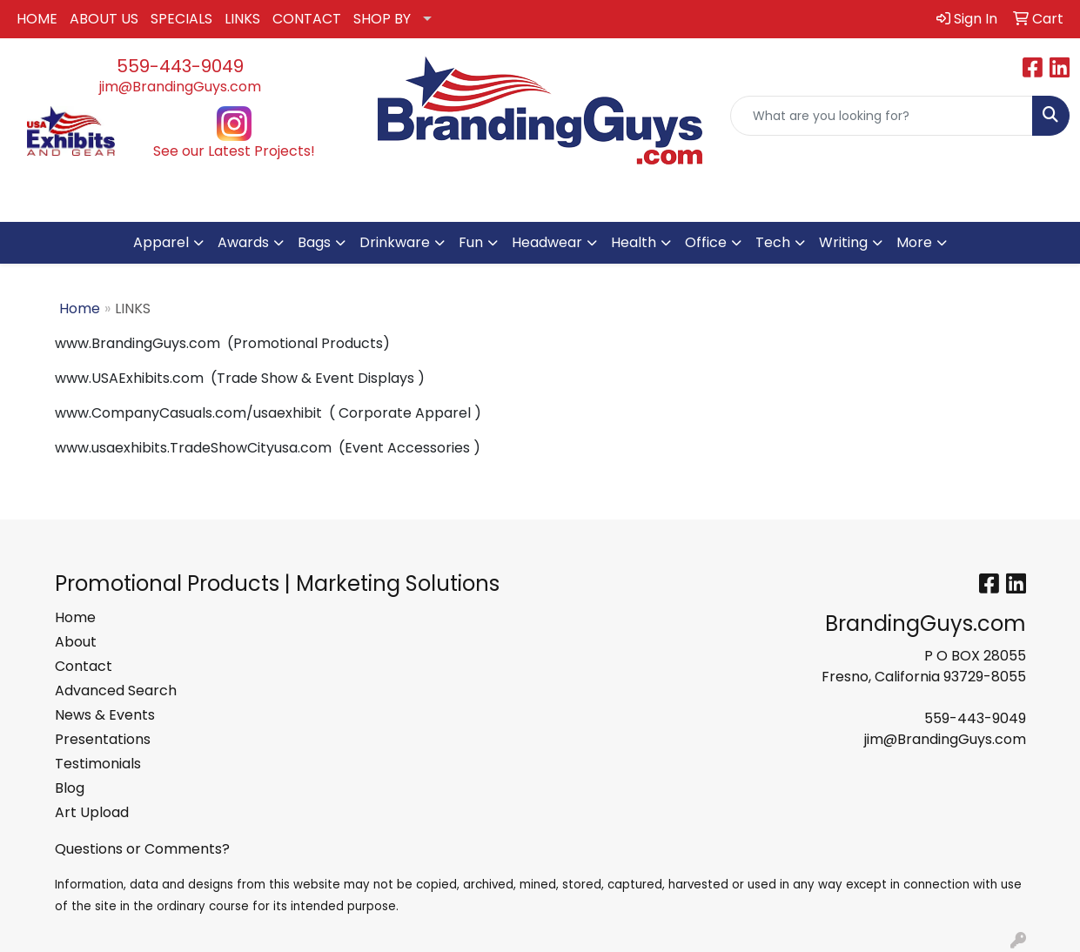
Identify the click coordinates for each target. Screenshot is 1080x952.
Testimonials (98, 764)
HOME (37, 19)
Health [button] (633, 242)
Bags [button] (314, 242)
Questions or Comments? (142, 849)
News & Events (105, 715)
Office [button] (706, 242)
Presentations (103, 739)
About (76, 642)
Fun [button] (471, 242)
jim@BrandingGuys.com (180, 87)
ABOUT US (104, 19)
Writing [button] (843, 242)
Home (79, 308)
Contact (83, 666)
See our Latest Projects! (234, 151)
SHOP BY (382, 19)
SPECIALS (181, 19)
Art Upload (92, 812)
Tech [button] (772, 242)
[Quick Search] (881, 116)
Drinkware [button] (394, 242)
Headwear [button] (547, 242)
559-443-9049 (180, 66)
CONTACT (306, 19)
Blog (69, 788)
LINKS (242, 19)
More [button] (914, 242)
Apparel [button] (161, 242)
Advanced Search (116, 690)
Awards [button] (243, 242)
